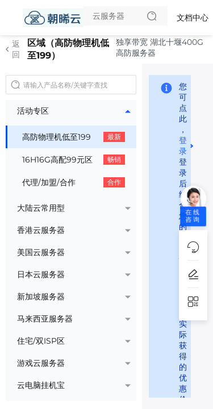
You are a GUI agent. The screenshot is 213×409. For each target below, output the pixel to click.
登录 (183, 145)
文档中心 (192, 17)
